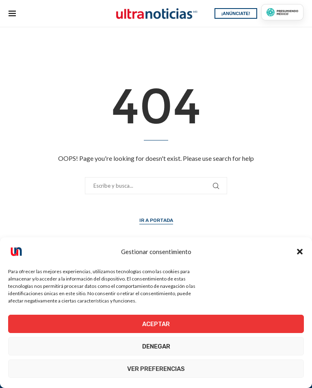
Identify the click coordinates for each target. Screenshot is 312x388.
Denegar (156, 346)
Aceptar (156, 324)
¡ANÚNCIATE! (235, 13)
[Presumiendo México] (282, 12)
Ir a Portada (156, 220)
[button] (300, 252)
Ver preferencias (156, 369)
